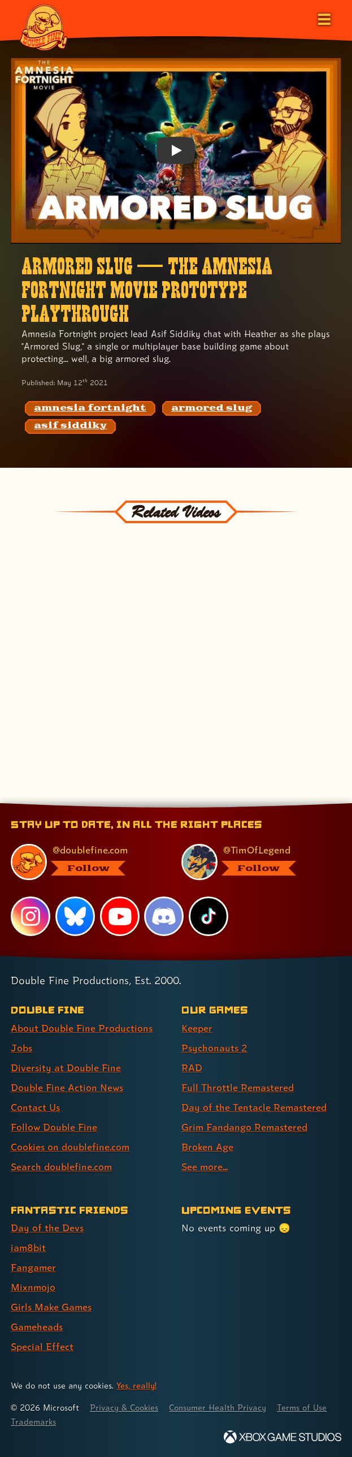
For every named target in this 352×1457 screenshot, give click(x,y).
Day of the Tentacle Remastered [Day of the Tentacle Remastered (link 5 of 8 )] (254, 1107)
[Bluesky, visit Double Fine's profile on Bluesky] (75, 916)
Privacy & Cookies (125, 1407)
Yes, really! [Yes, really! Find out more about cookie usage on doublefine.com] (136, 1385)
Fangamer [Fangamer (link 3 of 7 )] (34, 1267)
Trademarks (95, 1421)
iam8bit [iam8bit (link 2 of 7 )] (28, 1247)
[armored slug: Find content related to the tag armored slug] (211, 408)
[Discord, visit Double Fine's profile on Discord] (164, 916)
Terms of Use (36, 1421)
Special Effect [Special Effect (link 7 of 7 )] (42, 1346)
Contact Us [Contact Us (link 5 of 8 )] (35, 1107)
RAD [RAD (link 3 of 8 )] (191, 1068)
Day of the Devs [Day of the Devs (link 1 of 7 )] (47, 1228)
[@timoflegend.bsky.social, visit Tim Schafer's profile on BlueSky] (254, 862)
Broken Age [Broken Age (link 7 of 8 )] (207, 1147)
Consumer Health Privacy (220, 1407)
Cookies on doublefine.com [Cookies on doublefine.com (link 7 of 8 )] (71, 1147)
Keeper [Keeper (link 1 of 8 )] (196, 1028)
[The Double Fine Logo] (43, 26)
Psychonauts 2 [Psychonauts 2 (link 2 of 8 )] (214, 1048)
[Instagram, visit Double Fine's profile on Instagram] (30, 916)
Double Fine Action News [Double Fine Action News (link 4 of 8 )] (67, 1087)
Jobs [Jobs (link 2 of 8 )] (21, 1048)
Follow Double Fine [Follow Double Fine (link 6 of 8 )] (54, 1127)
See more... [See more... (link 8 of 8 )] (204, 1167)
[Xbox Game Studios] (282, 1436)
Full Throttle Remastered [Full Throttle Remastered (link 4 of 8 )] (237, 1087)
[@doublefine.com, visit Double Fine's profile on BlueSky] (84, 862)
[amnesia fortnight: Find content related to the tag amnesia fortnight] (90, 408)
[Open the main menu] (323, 18)
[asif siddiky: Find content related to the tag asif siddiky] (70, 426)
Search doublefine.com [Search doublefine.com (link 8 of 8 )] (61, 1167)
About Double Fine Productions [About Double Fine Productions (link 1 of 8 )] (82, 1028)
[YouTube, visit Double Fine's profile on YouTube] (120, 916)
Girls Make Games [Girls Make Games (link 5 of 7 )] (52, 1307)
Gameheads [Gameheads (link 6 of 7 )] (37, 1327)
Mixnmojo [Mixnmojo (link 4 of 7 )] (33, 1287)
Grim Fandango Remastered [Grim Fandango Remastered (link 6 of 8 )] (244, 1127)
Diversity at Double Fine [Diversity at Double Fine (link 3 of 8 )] (66, 1068)
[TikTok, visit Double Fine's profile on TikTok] (208, 916)
